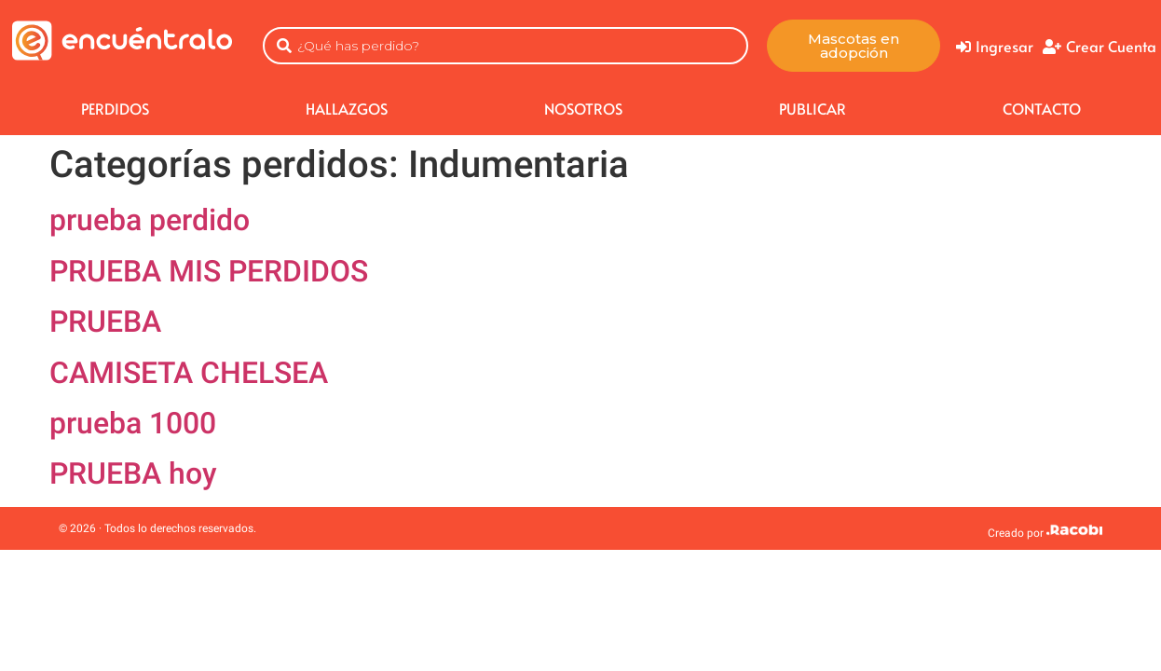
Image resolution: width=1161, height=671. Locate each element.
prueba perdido (149, 220)
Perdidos (115, 108)
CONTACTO (1042, 108)
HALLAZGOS (347, 108)
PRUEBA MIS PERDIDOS (208, 271)
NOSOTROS (583, 108)
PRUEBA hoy (133, 473)
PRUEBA (105, 321)
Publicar (812, 108)
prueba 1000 (132, 423)
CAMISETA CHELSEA (188, 372)
